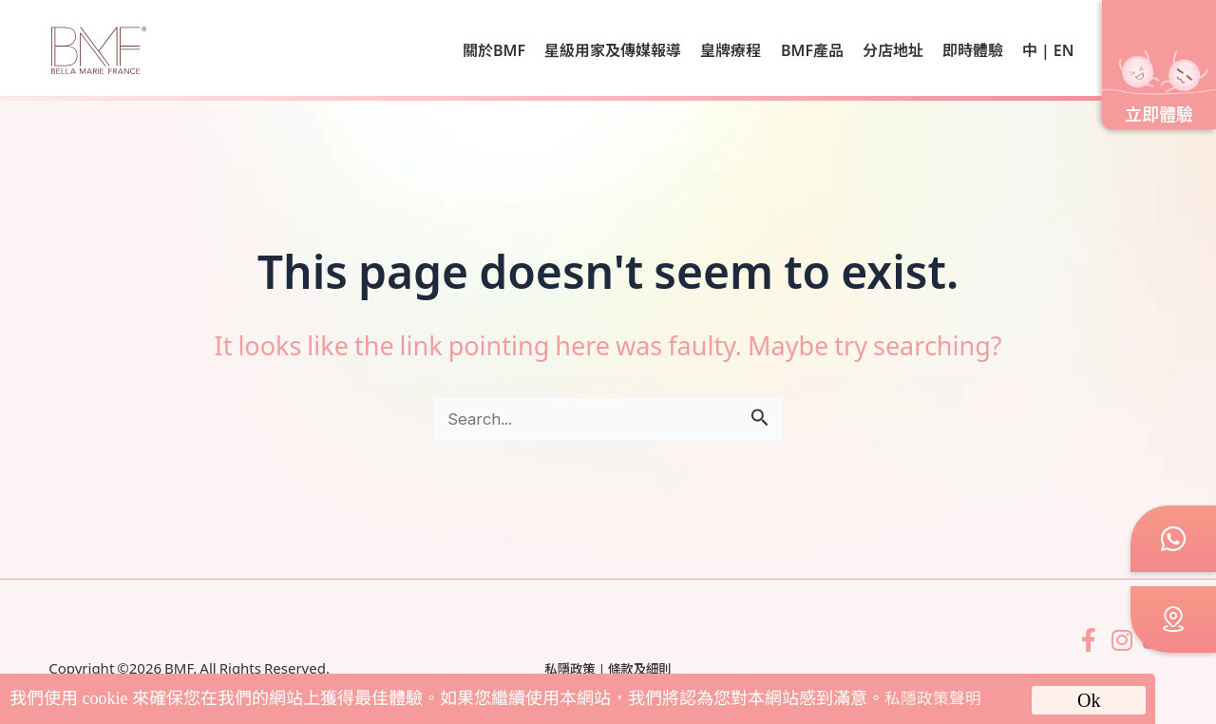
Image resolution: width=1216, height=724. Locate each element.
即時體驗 (972, 49)
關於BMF (494, 49)
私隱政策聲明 (935, 698)
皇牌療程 (730, 49)
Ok (1088, 700)
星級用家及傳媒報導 (612, 49)
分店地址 (893, 49)
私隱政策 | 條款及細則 (607, 668)
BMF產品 (812, 49)
